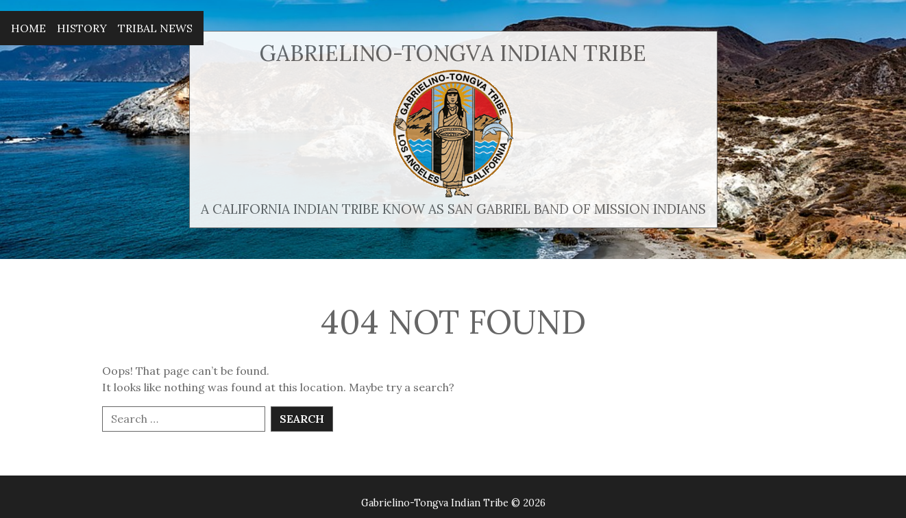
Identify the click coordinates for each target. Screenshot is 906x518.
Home (28, 28)
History (82, 28)
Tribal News (155, 28)
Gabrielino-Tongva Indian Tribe (453, 53)
